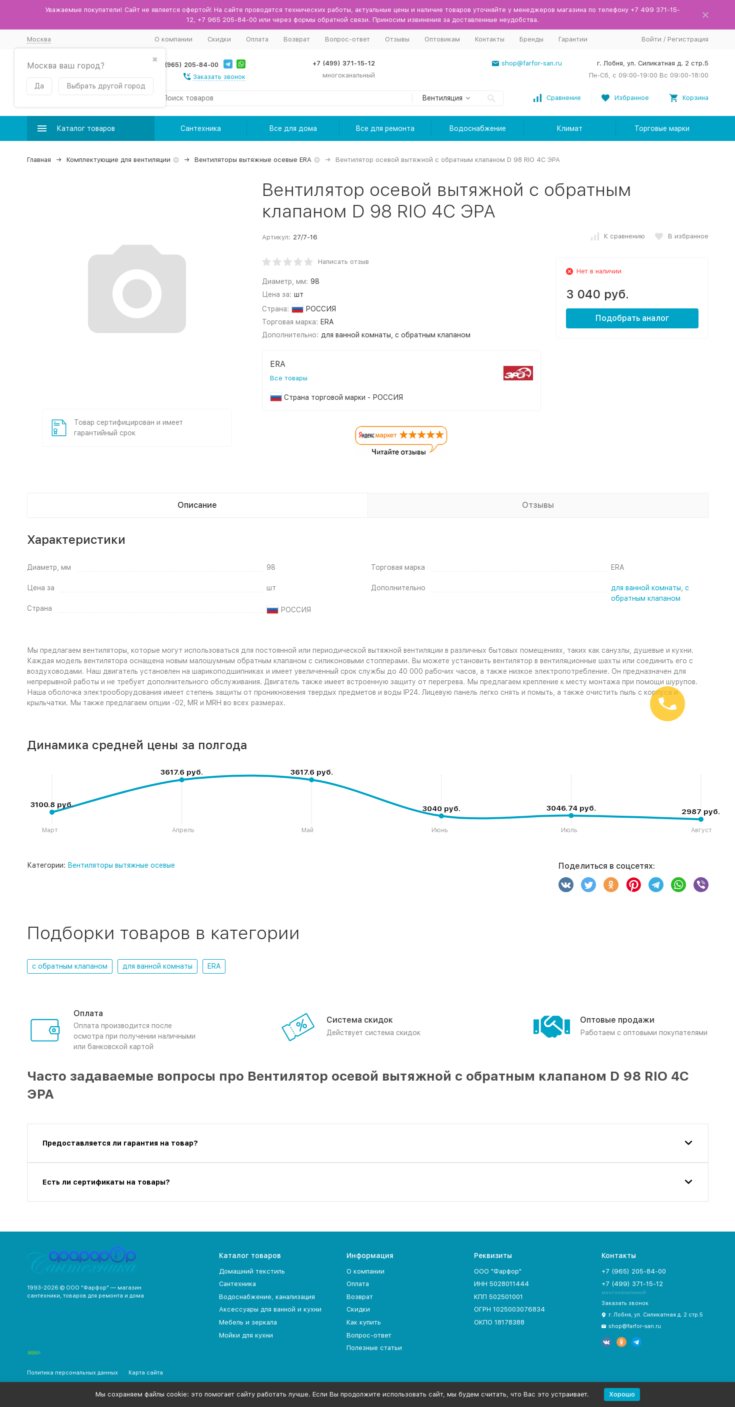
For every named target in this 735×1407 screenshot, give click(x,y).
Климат (569, 128)
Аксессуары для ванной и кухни (270, 1309)
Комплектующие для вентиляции (118, 159)
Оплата (257, 39)
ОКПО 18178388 (499, 1322)
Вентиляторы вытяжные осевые (121, 865)
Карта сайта (145, 1373)
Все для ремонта (385, 128)
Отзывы (397, 39)
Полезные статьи (374, 1348)
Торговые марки (662, 128)
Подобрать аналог (632, 318)
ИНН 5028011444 (501, 1284)
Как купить (363, 1322)
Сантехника (200, 128)
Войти (652, 39)
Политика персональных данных (72, 1373)
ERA (214, 966)
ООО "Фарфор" (498, 1271)
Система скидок (359, 1020)
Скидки (219, 39)
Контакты (489, 39)
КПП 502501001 (498, 1297)
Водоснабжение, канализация (267, 1297)
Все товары (289, 378)
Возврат (297, 39)
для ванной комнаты (646, 588)
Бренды (532, 39)
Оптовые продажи (617, 1020)
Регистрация (688, 39)
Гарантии (573, 39)
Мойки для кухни (246, 1335)
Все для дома (293, 128)
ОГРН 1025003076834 (509, 1309)
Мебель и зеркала (248, 1322)
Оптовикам (442, 39)
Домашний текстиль (252, 1271)
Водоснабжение (477, 128)
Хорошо (622, 1394)
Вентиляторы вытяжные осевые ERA (253, 159)
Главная (39, 159)
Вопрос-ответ (347, 39)
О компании (173, 39)
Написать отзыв (343, 261)
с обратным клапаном (70, 966)
